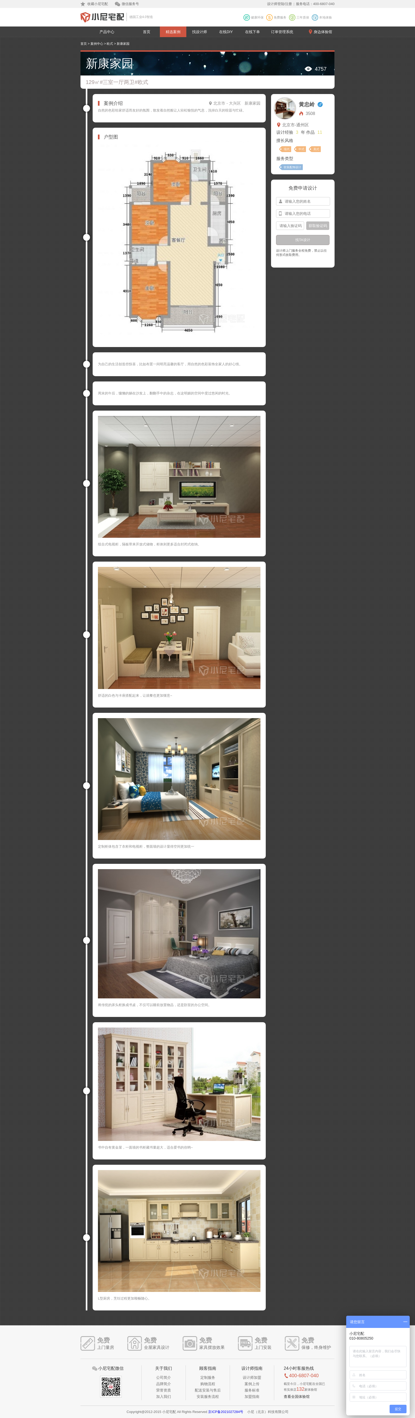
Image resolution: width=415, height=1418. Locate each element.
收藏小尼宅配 (97, 4)
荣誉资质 (163, 1390)
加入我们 (163, 1396)
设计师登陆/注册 (279, 4)
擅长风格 (284, 140)
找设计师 (199, 32)
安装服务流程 (208, 1396)
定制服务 (207, 1377)
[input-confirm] (290, 225)
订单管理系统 (282, 32)
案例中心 (97, 44)
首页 (146, 32)
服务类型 (284, 158)
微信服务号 (130, 4)
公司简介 (163, 1377)
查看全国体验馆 (297, 1396)
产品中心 (107, 32)
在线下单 (252, 32)
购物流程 (207, 1384)
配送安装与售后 (208, 1390)
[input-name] (303, 201)
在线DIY (226, 32)
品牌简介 (163, 1384)
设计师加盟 (252, 1377)
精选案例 (173, 32)
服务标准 (252, 1390)
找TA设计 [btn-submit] (302, 240)
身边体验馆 (323, 32)
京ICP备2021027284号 (225, 1412)
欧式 (110, 44)
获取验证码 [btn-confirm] (318, 226)
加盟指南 (252, 1396)
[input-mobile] (303, 213)
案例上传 (252, 1384)
